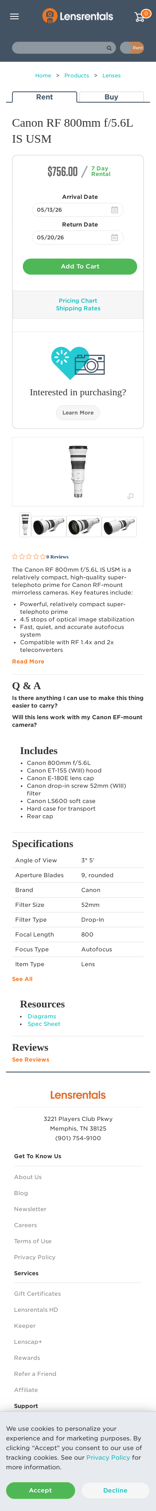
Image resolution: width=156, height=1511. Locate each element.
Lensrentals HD (36, 1310)
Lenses (111, 76)
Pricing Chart (78, 300)
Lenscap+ (28, 1342)
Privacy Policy (108, 1457)
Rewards (27, 1358)
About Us (28, 1177)
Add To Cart (80, 266)
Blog (21, 1193)
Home (43, 76)
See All (22, 979)
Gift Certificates (37, 1294)
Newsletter (30, 1209)
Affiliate (26, 1390)
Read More (28, 661)
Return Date (80, 224)
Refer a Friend (35, 1374)
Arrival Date (80, 197)
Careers (25, 1225)
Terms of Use (33, 1241)
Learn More (78, 413)
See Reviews (30, 1059)
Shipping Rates (78, 308)
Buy (111, 97)
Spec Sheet (44, 1024)
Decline (115, 1490)
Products (76, 76)
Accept (40, 1490)
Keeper (25, 1326)
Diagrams (42, 1016)
